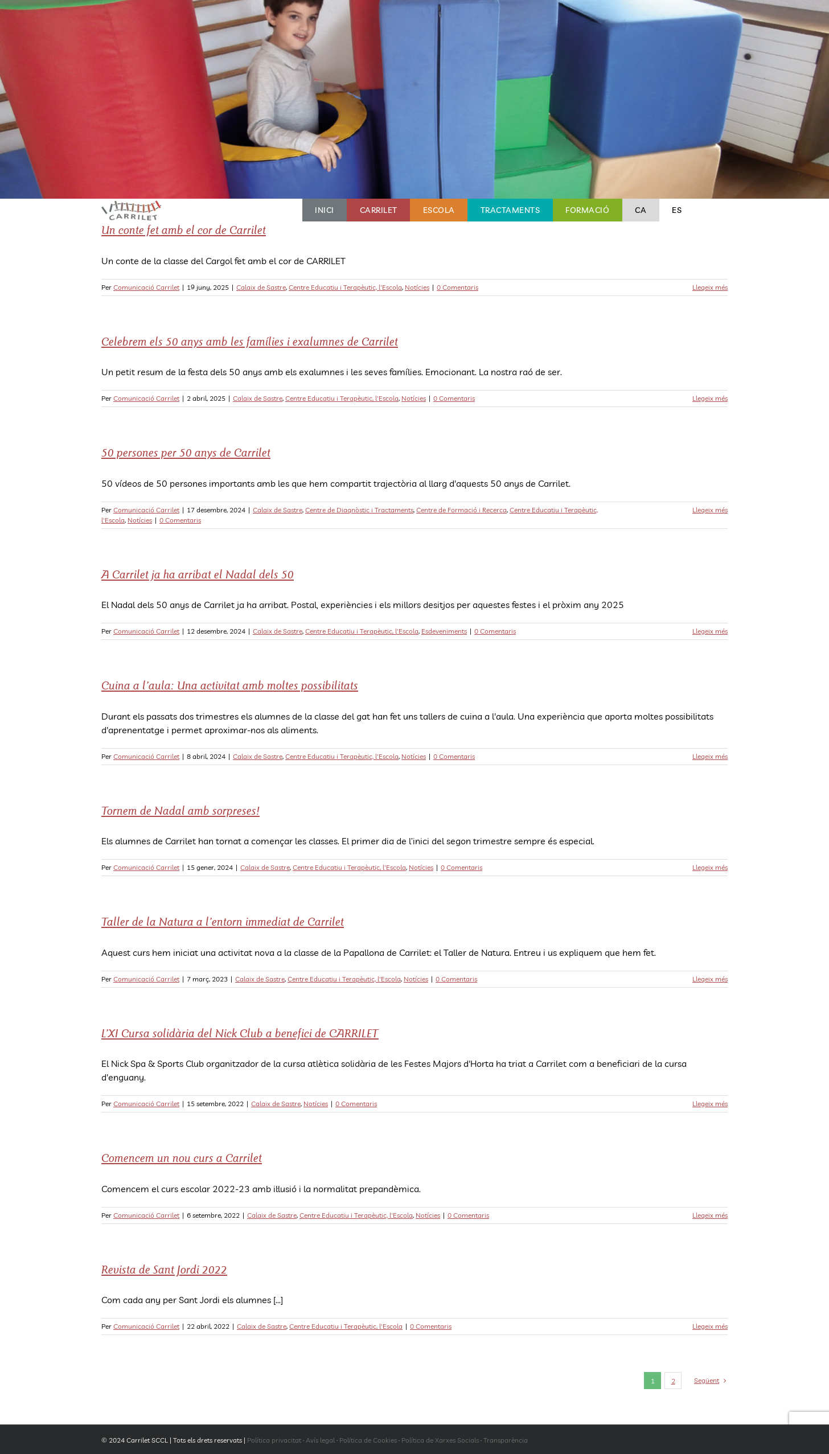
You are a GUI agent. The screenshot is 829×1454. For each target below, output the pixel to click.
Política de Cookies (368, 1440)
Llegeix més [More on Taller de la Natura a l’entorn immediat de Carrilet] (710, 979)
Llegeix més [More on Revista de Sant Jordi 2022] (710, 1326)
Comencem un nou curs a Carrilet (181, 1158)
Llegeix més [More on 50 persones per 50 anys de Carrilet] (710, 510)
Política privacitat (274, 1440)
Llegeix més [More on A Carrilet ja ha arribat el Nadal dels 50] (710, 631)
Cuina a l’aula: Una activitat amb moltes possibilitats (229, 685)
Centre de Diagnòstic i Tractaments (359, 510)
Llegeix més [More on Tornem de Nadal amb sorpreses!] (710, 867)
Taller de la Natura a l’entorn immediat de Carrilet (222, 921)
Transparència (505, 1440)
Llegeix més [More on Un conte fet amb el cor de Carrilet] (710, 287)
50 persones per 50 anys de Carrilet (185, 452)
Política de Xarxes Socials (440, 1440)
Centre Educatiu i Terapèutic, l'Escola (345, 287)
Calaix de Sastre (261, 287)
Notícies (417, 287)
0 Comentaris (457, 287)
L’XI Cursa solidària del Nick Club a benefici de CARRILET (240, 1033)
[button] (711, 210)
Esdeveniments (444, 631)
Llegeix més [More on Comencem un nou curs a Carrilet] (710, 1215)
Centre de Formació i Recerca (461, 510)
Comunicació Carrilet (146, 287)
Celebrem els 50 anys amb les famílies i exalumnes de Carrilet (249, 341)
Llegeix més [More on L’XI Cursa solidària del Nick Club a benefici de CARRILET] (710, 1103)
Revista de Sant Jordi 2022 (164, 1269)
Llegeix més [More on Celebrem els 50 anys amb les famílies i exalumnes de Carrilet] (710, 398)
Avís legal (320, 1440)
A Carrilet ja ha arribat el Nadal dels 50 (197, 574)
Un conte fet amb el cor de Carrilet (183, 230)
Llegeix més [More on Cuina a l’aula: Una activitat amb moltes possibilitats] (710, 756)
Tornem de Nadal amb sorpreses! (180, 810)
